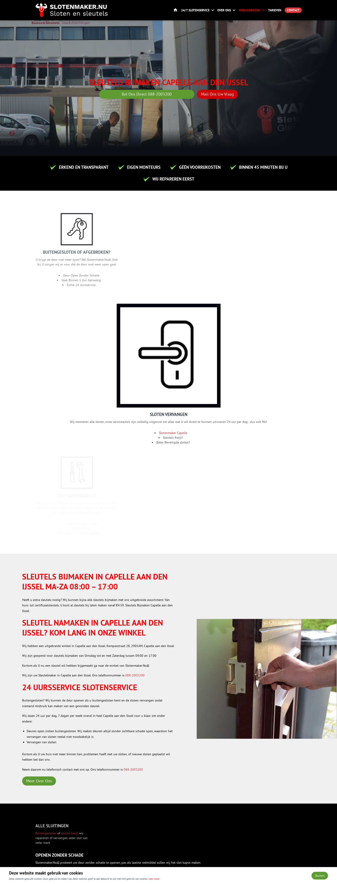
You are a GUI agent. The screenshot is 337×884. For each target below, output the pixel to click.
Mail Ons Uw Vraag (217, 94)
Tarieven (274, 10)
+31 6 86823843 (253, 837)
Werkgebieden (249, 10)
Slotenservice (187, 799)
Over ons (224, 10)
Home (175, 10)
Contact (293, 10)
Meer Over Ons (39, 535)
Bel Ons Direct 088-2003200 (147, 94)
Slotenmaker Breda (169, 669)
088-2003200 (134, 430)
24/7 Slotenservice (195, 10)
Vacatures (184, 809)
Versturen (57, 740)
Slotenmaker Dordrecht (172, 675)
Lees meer (154, 878)
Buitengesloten (46, 593)
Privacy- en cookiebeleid (285, 862)
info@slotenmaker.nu (257, 827)
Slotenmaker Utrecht (170, 664)
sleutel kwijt (69, 593)
